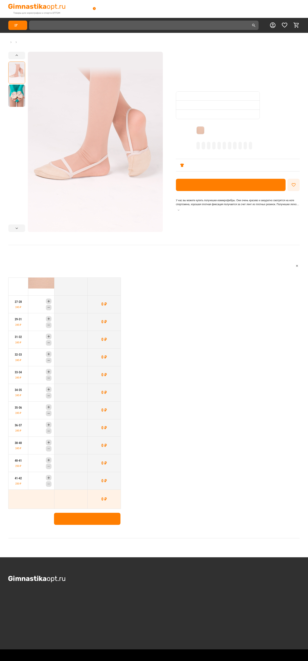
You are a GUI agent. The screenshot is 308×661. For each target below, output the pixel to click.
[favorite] (284, 25)
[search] (254, 25)
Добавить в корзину (87, 518)
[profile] (273, 25)
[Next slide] (16, 228)
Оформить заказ (231, 185)
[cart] (296, 25)
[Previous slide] (16, 55)
